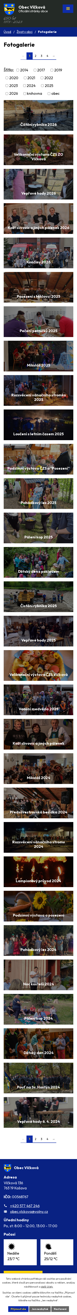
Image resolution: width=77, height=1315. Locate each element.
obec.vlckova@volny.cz (29, 1211)
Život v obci (24, 32)
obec (55, 93)
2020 (13, 78)
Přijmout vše (18, 1308)
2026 (13, 93)
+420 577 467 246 (25, 1205)
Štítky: (9, 69)
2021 (31, 78)
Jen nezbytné (40, 1308)
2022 (48, 78)
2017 (41, 70)
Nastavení (60, 1308)
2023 (13, 85)
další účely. (47, 1286)
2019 (58, 70)
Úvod (7, 32)
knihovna (34, 93)
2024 (31, 85)
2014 (24, 70)
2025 (49, 85)
